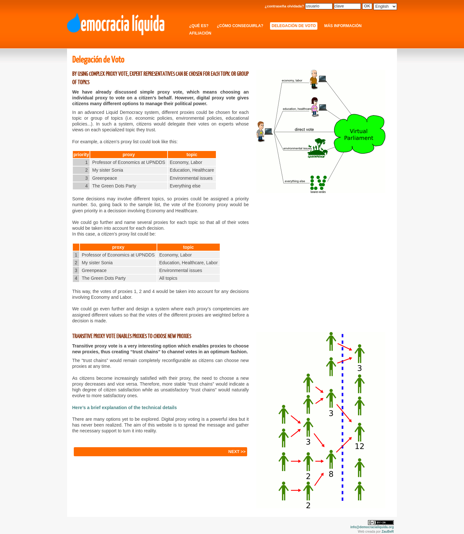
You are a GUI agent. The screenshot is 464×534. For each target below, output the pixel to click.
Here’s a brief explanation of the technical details (124, 407)
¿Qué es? (198, 26)
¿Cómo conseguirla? (240, 26)
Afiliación (200, 33)
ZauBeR (388, 531)
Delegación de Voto (294, 26)
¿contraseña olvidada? (284, 6)
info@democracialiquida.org (372, 527)
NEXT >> (237, 451)
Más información (343, 26)
